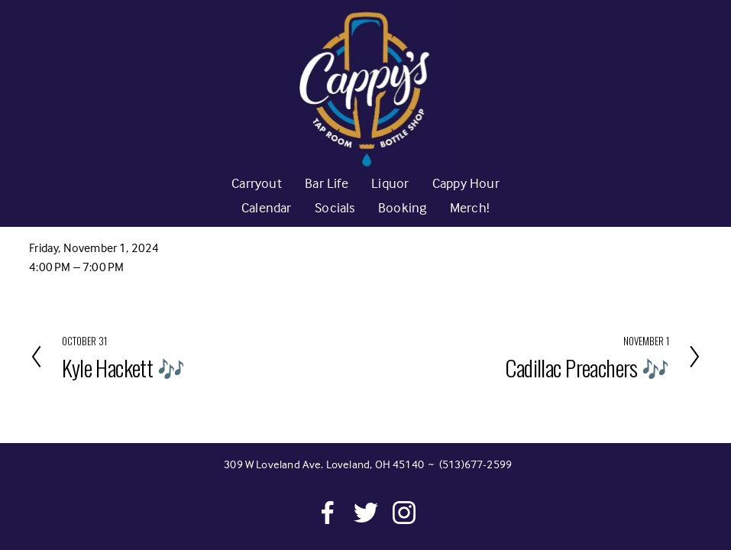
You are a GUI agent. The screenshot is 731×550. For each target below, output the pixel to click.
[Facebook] (327, 512)
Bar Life (326, 183)
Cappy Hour (466, 183)
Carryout (256, 183)
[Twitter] (366, 512)
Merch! (470, 207)
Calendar (266, 207)
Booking (402, 207)
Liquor (390, 183)
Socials (334, 207)
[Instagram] (404, 512)
